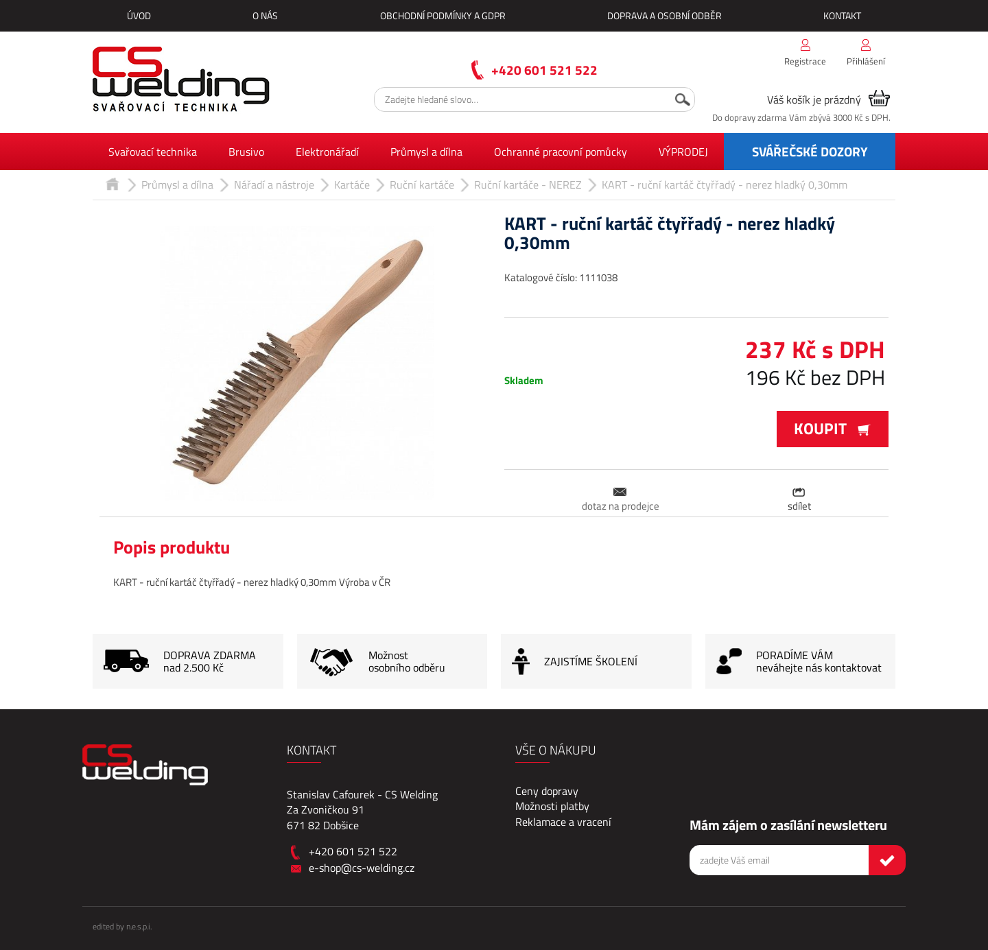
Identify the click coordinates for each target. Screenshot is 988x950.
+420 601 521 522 (544, 70)
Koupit (832, 428)
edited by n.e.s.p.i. (122, 926)
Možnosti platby (552, 806)
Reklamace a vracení (563, 822)
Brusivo (246, 151)
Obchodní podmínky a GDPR (443, 15)
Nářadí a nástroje (274, 184)
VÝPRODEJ (683, 151)
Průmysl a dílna (426, 151)
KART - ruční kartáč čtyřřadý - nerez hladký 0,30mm (724, 184)
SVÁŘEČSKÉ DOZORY (810, 151)
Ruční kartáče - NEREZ (528, 184)
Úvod (139, 15)
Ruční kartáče (422, 184)
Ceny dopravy (546, 791)
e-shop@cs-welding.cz (361, 867)
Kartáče (352, 184)
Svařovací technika (152, 151)
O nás (265, 15)
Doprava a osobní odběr (664, 15)
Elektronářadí (327, 151)
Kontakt (842, 15)
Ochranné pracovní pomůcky (560, 151)
